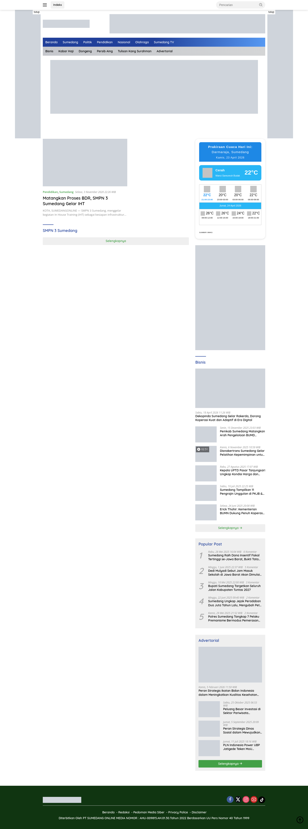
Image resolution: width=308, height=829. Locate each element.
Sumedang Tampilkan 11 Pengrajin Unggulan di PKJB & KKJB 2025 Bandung (241, 492)
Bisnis (49, 51)
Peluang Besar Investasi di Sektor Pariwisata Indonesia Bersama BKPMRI (242, 711)
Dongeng (85, 51)
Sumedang (70, 42)
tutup (37, 11)
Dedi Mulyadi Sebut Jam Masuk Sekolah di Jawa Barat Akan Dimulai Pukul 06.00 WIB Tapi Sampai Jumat (234, 573)
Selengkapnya (116, 241)
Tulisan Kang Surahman (134, 51)
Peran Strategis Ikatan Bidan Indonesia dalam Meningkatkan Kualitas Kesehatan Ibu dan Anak (227, 692)
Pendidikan (105, 42)
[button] (261, 4)
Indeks (57, 4)
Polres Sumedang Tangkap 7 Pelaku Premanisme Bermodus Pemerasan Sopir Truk (233, 618)
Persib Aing (105, 51)
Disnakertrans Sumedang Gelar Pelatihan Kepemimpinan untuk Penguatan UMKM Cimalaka (242, 453)
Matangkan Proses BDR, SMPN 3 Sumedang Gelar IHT (75, 200)
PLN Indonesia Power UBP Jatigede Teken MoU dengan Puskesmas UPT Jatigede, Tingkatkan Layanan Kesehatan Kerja (241, 747)
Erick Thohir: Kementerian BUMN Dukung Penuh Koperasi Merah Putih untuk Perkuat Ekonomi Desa (241, 511)
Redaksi (124, 812)
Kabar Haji (66, 51)
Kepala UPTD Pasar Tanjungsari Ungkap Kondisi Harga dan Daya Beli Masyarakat (242, 472)
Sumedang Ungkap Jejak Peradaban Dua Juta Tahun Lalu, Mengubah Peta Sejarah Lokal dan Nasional (234, 603)
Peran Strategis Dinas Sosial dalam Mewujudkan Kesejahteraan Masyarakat (242, 730)
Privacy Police (178, 812)
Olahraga (142, 42)
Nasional (124, 42)
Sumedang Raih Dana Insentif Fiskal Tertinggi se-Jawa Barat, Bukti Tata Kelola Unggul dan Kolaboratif (233, 557)
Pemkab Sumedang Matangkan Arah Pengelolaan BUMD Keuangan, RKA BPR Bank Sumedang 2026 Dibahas (242, 433)
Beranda (51, 42)
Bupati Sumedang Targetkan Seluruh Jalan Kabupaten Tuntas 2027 (234, 588)
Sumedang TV (164, 42)
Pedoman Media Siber (148, 812)
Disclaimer (199, 812)
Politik (87, 42)
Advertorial (165, 51)
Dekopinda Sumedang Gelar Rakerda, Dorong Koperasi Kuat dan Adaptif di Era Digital (228, 418)
